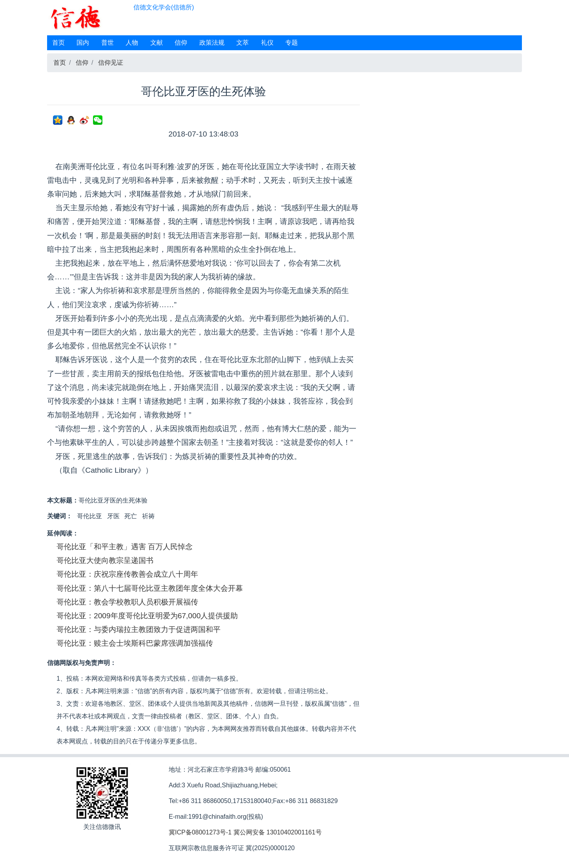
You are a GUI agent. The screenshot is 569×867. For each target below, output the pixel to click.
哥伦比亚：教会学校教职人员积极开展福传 (127, 602)
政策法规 (211, 42)
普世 (107, 42)
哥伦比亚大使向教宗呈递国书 (105, 560)
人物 (132, 42)
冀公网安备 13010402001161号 (277, 832)
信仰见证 (110, 62)
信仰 (181, 42)
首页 (58, 42)
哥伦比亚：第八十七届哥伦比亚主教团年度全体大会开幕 (150, 588)
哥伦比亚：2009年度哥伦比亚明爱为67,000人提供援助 (147, 616)
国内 (83, 42)
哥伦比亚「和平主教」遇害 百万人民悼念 (125, 547)
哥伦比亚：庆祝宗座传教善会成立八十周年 (127, 574)
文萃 (242, 42)
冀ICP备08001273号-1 (200, 832)
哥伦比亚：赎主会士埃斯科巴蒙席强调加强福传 (135, 643)
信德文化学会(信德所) (163, 7)
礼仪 (267, 42)
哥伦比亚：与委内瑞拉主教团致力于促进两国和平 (139, 629)
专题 (291, 42)
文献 (156, 42)
